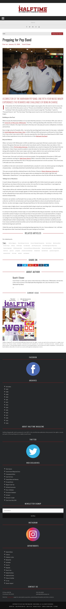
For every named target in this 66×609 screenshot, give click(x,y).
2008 (7, 392)
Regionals (8, 567)
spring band (17, 250)
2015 (7, 410)
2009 (7, 394)
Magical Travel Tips (10, 484)
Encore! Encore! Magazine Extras (13, 471)
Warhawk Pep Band (41, 136)
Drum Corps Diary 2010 (11, 500)
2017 (7, 415)
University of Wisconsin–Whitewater (15, 122)
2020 (7, 423)
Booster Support (9, 583)
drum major (14, 253)
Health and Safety (10, 575)
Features (8, 554)
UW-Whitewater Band (17, 248)
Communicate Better (10, 474)
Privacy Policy (37, 606)
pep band (20, 253)
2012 (7, 402)
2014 (7, 407)
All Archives (8, 386)
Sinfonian (13, 245)
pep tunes (12, 250)
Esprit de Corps (9, 477)
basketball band (45, 250)
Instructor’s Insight (10, 498)
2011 (7, 400)
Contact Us (10, 597)
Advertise (11, 606)
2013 (7, 405)
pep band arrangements (54, 250)
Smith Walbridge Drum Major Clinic (15, 132)
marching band (26, 253)
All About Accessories (10, 487)
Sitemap (56, 606)
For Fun (7, 581)
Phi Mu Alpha (19, 245)
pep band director (6, 253)
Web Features (9, 469)
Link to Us (29, 606)
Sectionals (8, 562)
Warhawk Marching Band (47, 248)
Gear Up (8, 565)
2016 (7, 413)
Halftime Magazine (12, 243)
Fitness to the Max (10, 578)
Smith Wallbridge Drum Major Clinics (50, 245)
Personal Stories (9, 482)
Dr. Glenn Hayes (6, 245)
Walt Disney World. (25, 158)
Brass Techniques (10, 490)
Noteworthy (8, 560)
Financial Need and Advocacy (12, 479)
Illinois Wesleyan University (50, 171)
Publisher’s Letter (10, 557)
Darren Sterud (48, 243)
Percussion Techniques (11, 492)
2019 (7, 420)
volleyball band (37, 250)
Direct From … (9, 570)
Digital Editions (9, 552)
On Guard (8, 495)
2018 (7, 418)
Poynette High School (7, 248)
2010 (7, 397)
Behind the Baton (57, 33)
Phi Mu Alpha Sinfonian (20, 147)
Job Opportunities (20, 606)
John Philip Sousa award (36, 245)
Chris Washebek (27, 245)
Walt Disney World (56, 243)
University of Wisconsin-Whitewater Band (32, 248)
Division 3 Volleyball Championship (37, 243)
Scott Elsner (26, 44)
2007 (7, 389)
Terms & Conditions (47, 606)
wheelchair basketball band (27, 250)
